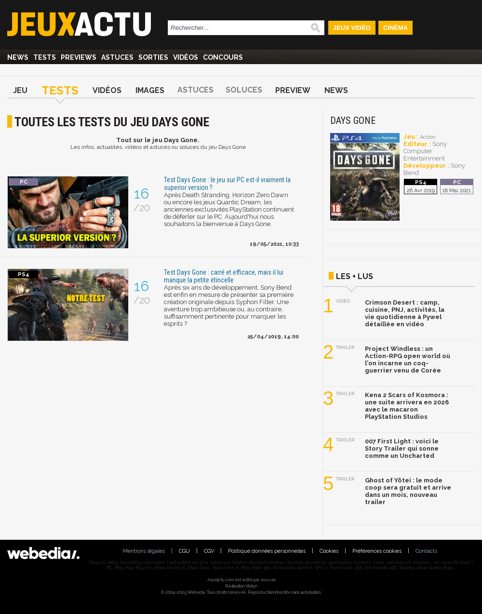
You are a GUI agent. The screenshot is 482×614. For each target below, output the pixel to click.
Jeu (20, 90)
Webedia (268, 579)
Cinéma (395, 27)
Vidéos (185, 57)
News (17, 57)
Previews (78, 57)
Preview (292, 90)
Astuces (117, 57)
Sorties (153, 57)
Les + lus (354, 276)
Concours (223, 57)
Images (149, 90)
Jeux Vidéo (352, 27)
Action (428, 137)
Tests (44, 57)
